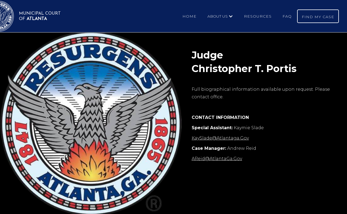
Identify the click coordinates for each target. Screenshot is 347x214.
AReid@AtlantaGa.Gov (217, 158)
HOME (189, 16)
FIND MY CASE (318, 16)
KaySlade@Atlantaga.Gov (220, 138)
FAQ (287, 16)
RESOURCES (258, 16)
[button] (220, 16)
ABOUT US (217, 16)
